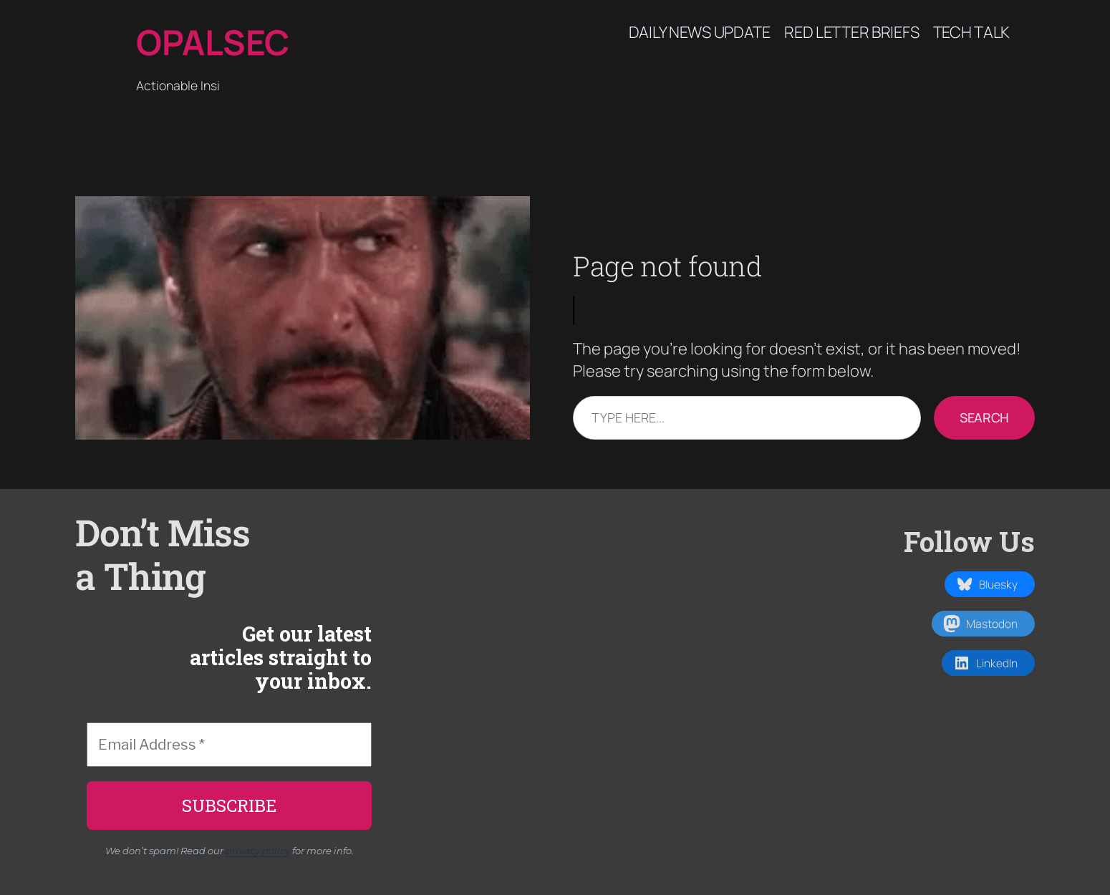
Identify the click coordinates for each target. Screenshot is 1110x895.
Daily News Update (700, 32)
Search (984, 417)
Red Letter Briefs (851, 32)
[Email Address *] (229, 744)
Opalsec (212, 42)
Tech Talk (971, 32)
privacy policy (258, 850)
